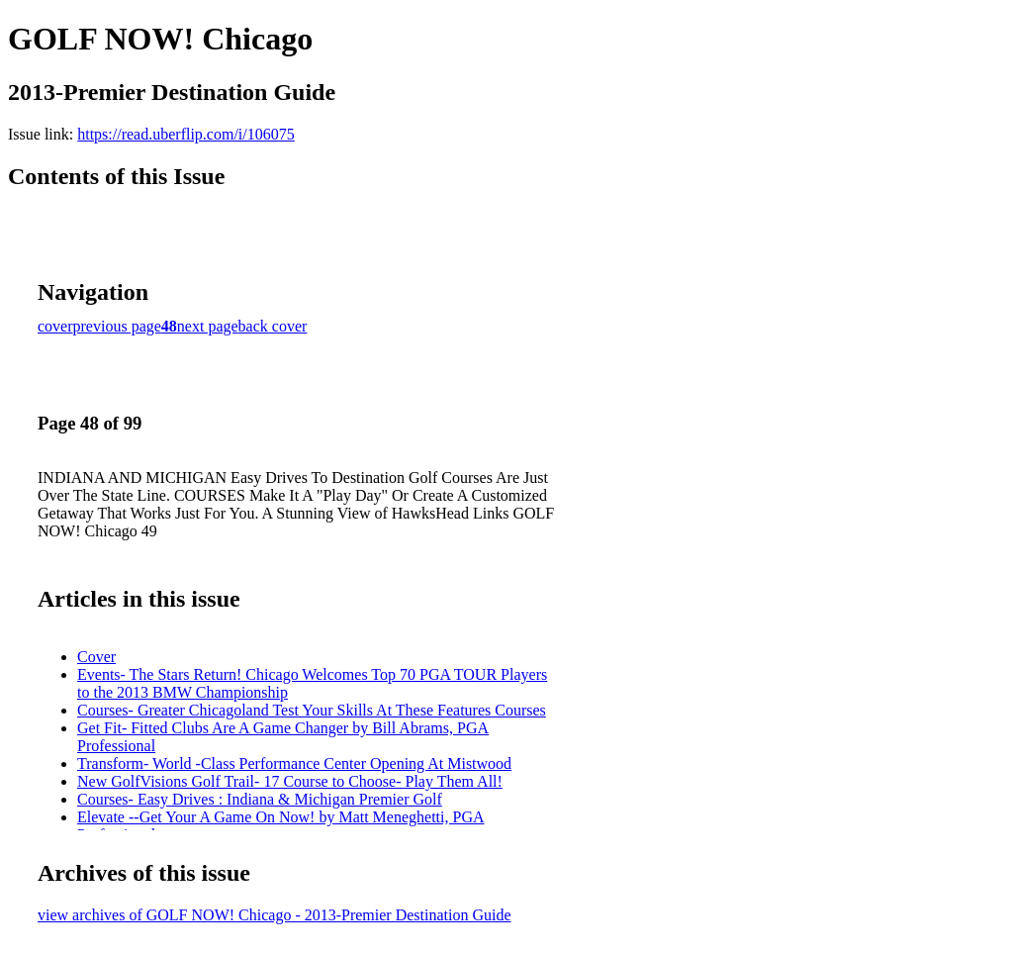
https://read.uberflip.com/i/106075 (186, 134)
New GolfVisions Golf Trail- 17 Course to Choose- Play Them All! (290, 781)
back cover (273, 326)
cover (55, 326)
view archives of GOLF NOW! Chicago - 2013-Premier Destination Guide (274, 914)
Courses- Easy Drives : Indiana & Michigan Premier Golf (259, 799)
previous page (117, 326)
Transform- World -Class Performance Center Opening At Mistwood (294, 763)
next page (207, 326)
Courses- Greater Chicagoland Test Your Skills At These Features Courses (311, 710)
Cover (96, 656)
